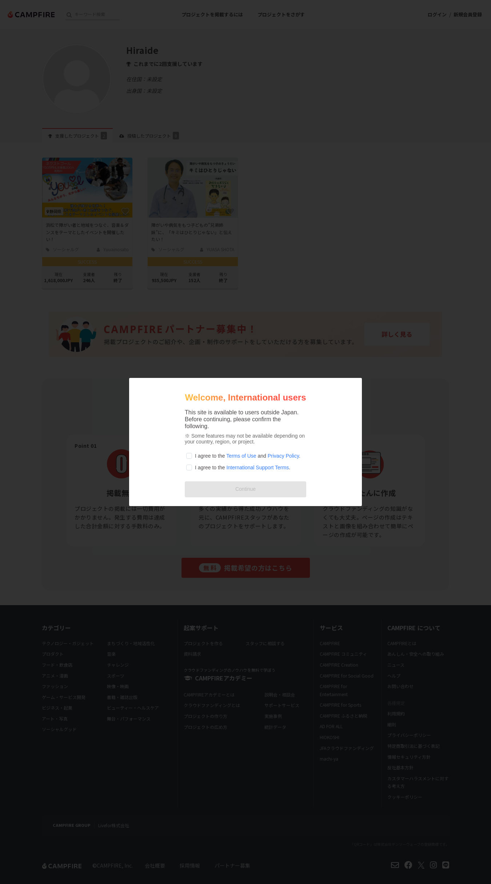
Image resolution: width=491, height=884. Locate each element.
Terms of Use (241, 456)
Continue (245, 489)
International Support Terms (257, 467)
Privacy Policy (283, 456)
